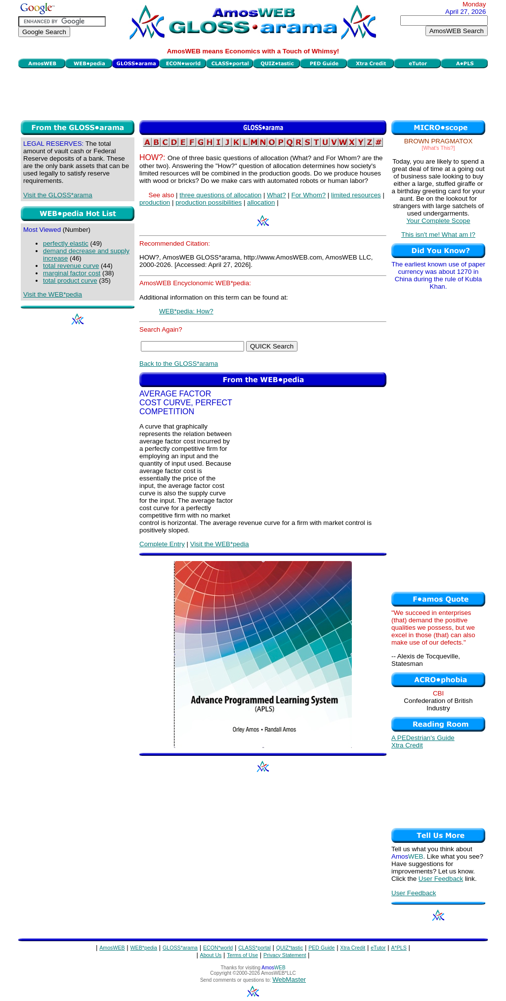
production (154, 202)
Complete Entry (162, 544)
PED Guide (321, 948)
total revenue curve (71, 265)
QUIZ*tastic (289, 948)
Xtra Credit (407, 745)
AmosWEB (112, 948)
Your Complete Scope (438, 220)
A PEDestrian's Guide (423, 737)
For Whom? (309, 195)
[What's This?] (438, 148)
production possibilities (208, 202)
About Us (211, 955)
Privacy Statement (284, 955)
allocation (261, 202)
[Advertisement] (253, 93)
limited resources (356, 195)
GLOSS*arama (180, 948)
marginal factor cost (71, 273)
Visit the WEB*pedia (52, 294)
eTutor (378, 948)
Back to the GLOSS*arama (178, 363)
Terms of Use (242, 955)
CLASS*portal (254, 948)
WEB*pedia (144, 948)
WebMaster (289, 979)
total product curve (70, 280)
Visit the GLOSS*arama (57, 195)
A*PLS (398, 948)
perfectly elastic (65, 243)
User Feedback (441, 878)
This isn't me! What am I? (438, 234)
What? (276, 195)
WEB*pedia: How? (186, 311)
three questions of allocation (220, 195)
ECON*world (218, 948)
